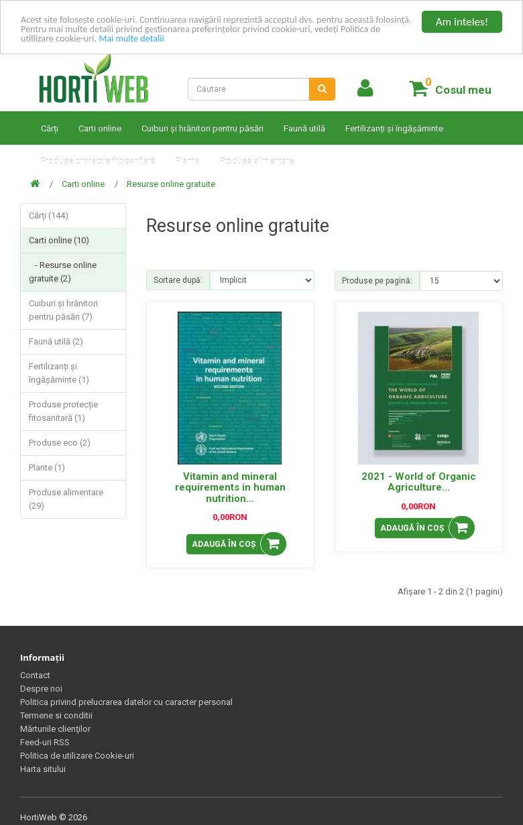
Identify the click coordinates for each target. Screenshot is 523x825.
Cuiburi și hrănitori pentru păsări (202, 128)
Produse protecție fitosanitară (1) (63, 411)
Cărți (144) (48, 215)
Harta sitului (43, 769)
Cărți (49, 128)
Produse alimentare (256, 161)
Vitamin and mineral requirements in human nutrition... (230, 487)
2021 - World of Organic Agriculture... (418, 482)
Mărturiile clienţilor (55, 729)
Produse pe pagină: (377, 280)
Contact (35, 675)
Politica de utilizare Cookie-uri (77, 756)
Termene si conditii (56, 715)
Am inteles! (462, 22)
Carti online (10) (59, 240)
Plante (187, 161)
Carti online (99, 128)
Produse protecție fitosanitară (98, 161)
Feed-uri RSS (45, 742)
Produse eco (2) (60, 443)
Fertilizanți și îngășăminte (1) (59, 373)
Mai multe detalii (287, 45)
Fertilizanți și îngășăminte (394, 128)
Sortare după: (178, 280)
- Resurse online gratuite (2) (63, 271)
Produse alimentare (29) (66, 499)
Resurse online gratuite (171, 184)
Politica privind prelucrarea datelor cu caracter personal (126, 702)
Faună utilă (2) (56, 341)
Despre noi (41, 689)
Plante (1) (47, 467)
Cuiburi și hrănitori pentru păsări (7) (63, 310)
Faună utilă (304, 128)
